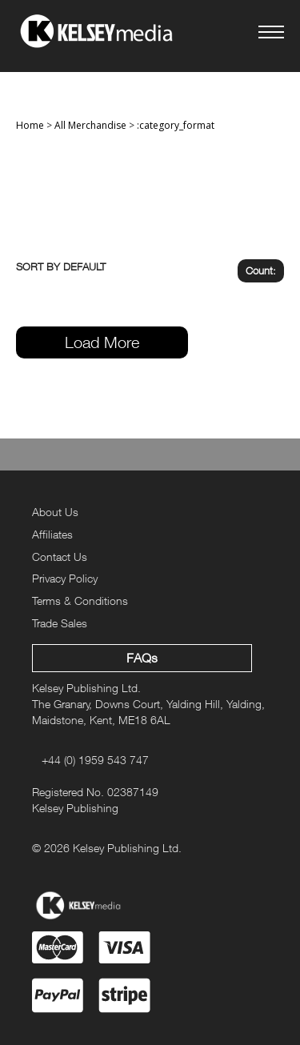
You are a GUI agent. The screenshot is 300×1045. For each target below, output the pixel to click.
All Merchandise (90, 125)
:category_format (175, 125)
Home (30, 125)
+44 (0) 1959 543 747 (95, 760)
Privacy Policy (65, 578)
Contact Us (59, 556)
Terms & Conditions (80, 600)
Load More (102, 342)
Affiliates (52, 534)
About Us (55, 511)
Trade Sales (59, 623)
